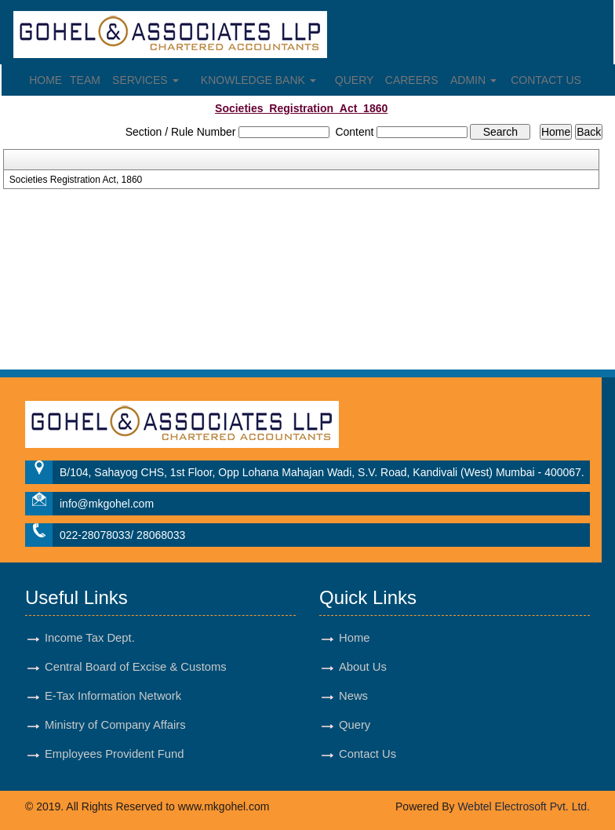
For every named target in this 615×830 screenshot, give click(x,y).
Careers (412, 80)
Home (45, 80)
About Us (363, 667)
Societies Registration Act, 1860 (75, 179)
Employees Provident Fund (114, 754)
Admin (473, 80)
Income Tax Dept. (90, 638)
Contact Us (546, 80)
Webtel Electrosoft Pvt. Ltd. (523, 806)
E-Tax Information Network (113, 696)
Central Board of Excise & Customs (136, 667)
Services (145, 80)
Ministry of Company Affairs (115, 725)
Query (354, 80)
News (353, 696)
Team (85, 80)
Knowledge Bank (258, 80)
